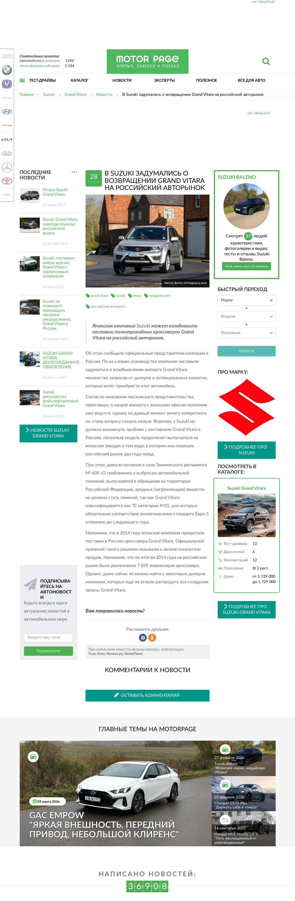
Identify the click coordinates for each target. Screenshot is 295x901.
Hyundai (6, 111)
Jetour (6, 125)
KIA (6, 139)
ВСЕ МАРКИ (6, 194)
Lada (6, 153)
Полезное (206, 80)
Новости (122, 80)
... (74, 172)
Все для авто (251, 80)
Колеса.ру (115, 654)
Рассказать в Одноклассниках (152, 638)
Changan (6, 83)
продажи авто (160, 295)
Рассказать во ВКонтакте (143, 638)
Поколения (247, 333)
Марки (247, 300)
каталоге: (52, 61)
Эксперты (164, 80)
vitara (137, 295)
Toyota (6, 181)
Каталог (80, 80)
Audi (6, 56)
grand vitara (99, 295)
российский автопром (107, 306)
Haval (6, 97)
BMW (6, 70)
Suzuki (143, 326)
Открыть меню (22, 86)
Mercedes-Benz (6, 167)
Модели (247, 316)
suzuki (120, 295)
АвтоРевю (133, 654)
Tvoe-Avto (96, 654)
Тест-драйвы (42, 80)
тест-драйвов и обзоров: (40, 66)
